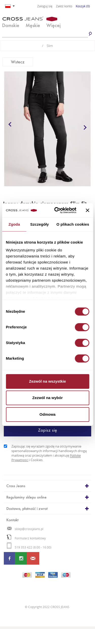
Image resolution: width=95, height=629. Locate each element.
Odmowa (47, 414)
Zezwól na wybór (47, 398)
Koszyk (83, 6)
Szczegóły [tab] (39, 224)
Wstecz (18, 61)
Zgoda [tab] (14, 224)
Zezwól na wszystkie (47, 381)
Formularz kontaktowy (26, 538)
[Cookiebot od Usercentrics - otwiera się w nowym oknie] (56, 210)
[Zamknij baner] (87, 210)
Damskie (10, 25)
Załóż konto (64, 6)
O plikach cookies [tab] (72, 224)
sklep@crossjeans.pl (25, 529)
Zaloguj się (44, 6)
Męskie (33, 25)
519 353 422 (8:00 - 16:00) (29, 547)
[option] (47, 128)
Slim (47, 45)
